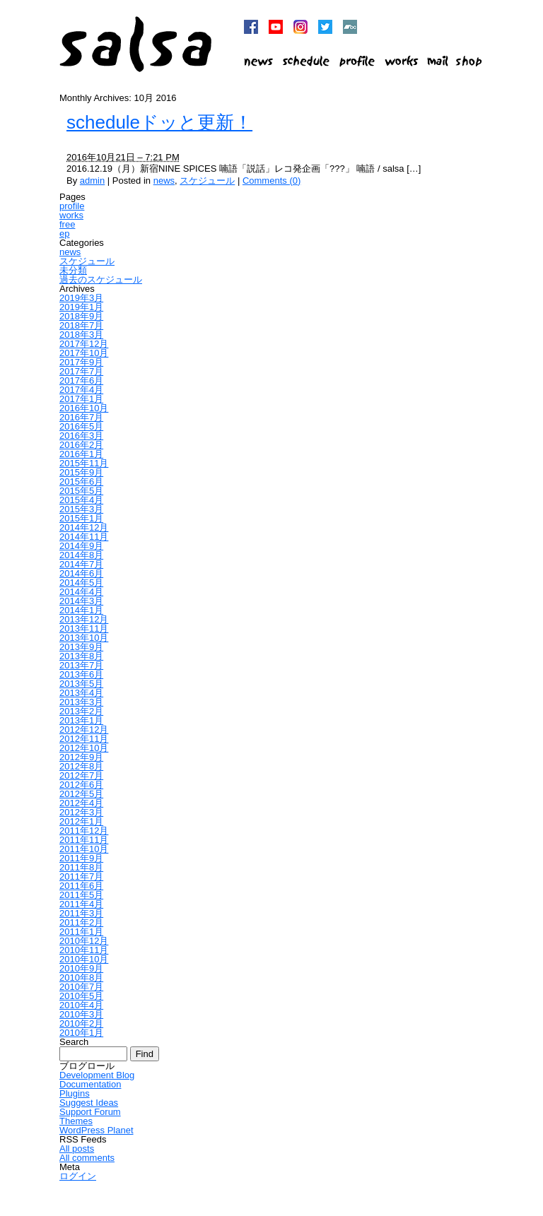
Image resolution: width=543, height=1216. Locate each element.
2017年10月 (83, 353)
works (71, 215)
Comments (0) (271, 180)
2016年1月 (81, 454)
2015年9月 (81, 472)
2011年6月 (81, 885)
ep (64, 233)
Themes (76, 1121)
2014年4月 (81, 591)
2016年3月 (81, 435)
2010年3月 (81, 1014)
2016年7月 (81, 417)
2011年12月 (83, 830)
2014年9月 (81, 546)
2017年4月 (81, 389)
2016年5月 (81, 426)
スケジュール (207, 180)
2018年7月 (81, 325)
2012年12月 (83, 729)
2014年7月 (81, 564)
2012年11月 (83, 738)
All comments (87, 1157)
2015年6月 (81, 481)
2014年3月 (81, 601)
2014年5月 (81, 582)
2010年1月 (81, 1032)
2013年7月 (81, 665)
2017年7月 (81, 371)
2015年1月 (81, 518)
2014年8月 (81, 555)
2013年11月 (83, 628)
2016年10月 (83, 408)
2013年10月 (83, 637)
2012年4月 (81, 803)
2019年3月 (81, 298)
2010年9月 (81, 968)
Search (73, 1042)
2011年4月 (81, 904)
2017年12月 (83, 343)
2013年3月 (81, 702)
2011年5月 (81, 895)
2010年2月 (81, 1023)
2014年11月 (83, 536)
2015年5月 (81, 490)
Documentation (90, 1084)
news (164, 180)
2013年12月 (83, 619)
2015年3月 (81, 509)
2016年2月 (81, 444)
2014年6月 (81, 573)
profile (71, 206)
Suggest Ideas (88, 1102)
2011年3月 (81, 913)
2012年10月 (83, 748)
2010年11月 (83, 950)
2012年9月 (81, 757)
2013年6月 (81, 674)
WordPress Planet (96, 1130)
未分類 (73, 270)
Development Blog (96, 1075)
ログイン (77, 1176)
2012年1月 (81, 821)
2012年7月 (81, 775)
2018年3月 (81, 334)
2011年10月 (83, 849)
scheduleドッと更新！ (159, 122)
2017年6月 (81, 380)
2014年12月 (83, 527)
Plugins (74, 1093)
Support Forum (90, 1111)
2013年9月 (81, 647)
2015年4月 (81, 500)
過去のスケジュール (100, 279)
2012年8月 (81, 766)
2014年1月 (81, 610)
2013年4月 (81, 692)
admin (92, 180)
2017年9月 (81, 362)
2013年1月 (81, 720)
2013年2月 (81, 711)
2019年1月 (81, 307)
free (67, 224)
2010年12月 (83, 940)
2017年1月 (81, 399)
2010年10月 (83, 959)
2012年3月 (81, 812)
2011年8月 (81, 867)
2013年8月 (81, 656)
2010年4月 (81, 1005)
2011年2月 (81, 922)
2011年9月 (81, 858)
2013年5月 (81, 683)
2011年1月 (81, 931)
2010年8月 (81, 977)
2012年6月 (81, 784)
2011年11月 (83, 839)
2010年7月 (81, 986)
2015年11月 (83, 463)
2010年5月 (81, 996)
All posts (76, 1148)
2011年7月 (81, 876)
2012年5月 (81, 794)
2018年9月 (81, 316)
